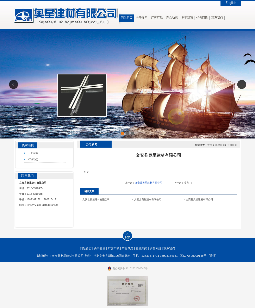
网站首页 (126, 17)
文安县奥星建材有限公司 (148, 182)
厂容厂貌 (157, 17)
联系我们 (217, 17)
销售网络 (202, 17)
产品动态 (172, 17)
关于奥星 (142, 17)
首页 (209, 145)
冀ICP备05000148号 (193, 255)
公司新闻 (232, 145)
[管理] (212, 255)
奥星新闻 (187, 17)
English (230, 3)
